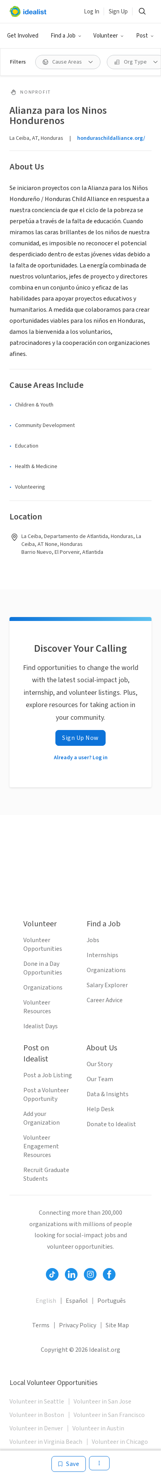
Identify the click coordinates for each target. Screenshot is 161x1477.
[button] (66, 35)
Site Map (117, 1325)
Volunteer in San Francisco (109, 1415)
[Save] (68, 1464)
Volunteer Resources (37, 1007)
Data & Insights (108, 1094)
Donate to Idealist (111, 1124)
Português (111, 1300)
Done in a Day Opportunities (42, 968)
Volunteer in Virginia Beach (45, 1441)
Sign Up (118, 12)
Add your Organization (41, 1118)
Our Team (100, 1079)
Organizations (43, 987)
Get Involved (22, 36)
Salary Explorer (107, 985)
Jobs (93, 940)
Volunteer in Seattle (36, 1401)
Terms (40, 1325)
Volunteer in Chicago (120, 1441)
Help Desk (100, 1109)
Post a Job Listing (47, 1075)
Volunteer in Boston (36, 1415)
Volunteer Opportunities (42, 944)
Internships (102, 955)
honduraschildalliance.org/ (111, 138)
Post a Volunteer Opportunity (46, 1094)
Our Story (99, 1064)
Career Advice (105, 1000)
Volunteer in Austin (98, 1428)
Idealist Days (40, 1026)
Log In (91, 12)
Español (77, 1300)
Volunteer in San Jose (102, 1401)
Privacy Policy (77, 1325)
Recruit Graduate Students (46, 1174)
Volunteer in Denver (36, 1428)
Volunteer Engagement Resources (41, 1146)
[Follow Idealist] (52, 1274)
